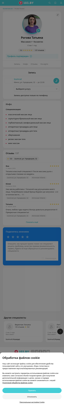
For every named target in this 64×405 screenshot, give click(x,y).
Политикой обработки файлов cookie (17, 383)
